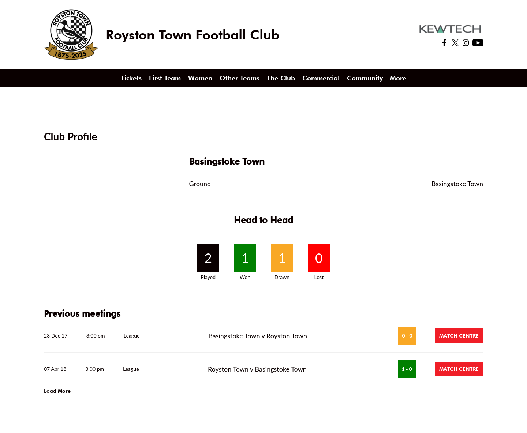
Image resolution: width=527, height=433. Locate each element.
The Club (281, 78)
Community (365, 78)
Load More (57, 391)
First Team (165, 78)
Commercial (321, 78)
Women (200, 78)
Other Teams (239, 78)
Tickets (131, 78)
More (398, 78)
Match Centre (459, 336)
